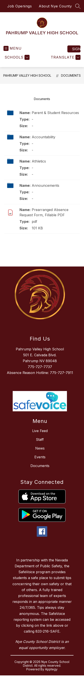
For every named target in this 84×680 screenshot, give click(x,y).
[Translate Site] (65, 57)
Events (40, 457)
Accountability (43, 137)
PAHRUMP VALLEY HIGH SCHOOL (27, 75)
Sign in (76, 49)
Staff (40, 439)
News (40, 448)
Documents (71, 75)
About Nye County (55, 6)
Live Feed (40, 431)
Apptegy (51, 669)
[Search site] (77, 6)
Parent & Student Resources (55, 113)
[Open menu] (13, 48)
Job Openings (19, 6)
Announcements (45, 185)
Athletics (39, 161)
